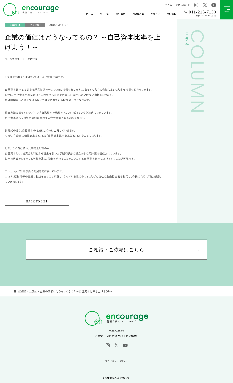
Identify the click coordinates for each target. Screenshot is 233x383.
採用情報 (171, 14)
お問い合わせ (183, 5)
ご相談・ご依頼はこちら (117, 249)
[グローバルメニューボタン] (226, 9)
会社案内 (121, 14)
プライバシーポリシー (116, 361)
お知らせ (155, 14)
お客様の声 (138, 14)
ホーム (89, 14)
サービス (104, 14)
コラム (168, 5)
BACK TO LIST (37, 201)
